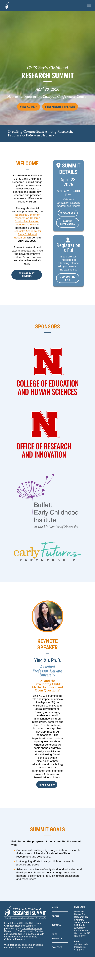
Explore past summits (26, 275)
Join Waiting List (67, 278)
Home (55, 918)
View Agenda (25, 109)
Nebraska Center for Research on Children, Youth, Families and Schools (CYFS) (23, 942)
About (55, 927)
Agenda (56, 936)
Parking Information (67, 223)
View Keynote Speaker (62, 109)
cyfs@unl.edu (81, 955)
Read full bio (47, 795)
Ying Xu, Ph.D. (47, 671)
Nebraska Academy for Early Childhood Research (27, 234)
